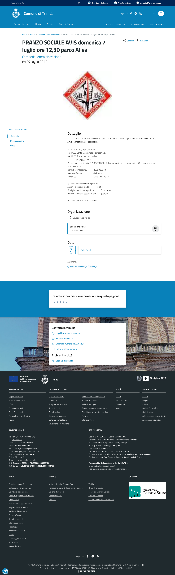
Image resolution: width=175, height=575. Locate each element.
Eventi (145, 396)
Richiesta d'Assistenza (18, 511)
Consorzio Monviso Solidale (99, 491)
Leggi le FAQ (14, 499)
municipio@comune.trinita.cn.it (26, 451)
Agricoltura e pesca (56, 396)
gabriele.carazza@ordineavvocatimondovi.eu (110, 468)
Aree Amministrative (17, 400)
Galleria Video (147, 412)
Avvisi (118, 408)
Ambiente (53, 400)
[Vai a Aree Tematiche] (122, 3)
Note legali (13, 526)
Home (24, 34)
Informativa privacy (16, 522)
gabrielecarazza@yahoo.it (104, 465)
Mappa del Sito (15, 546)
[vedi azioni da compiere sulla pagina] (142, 41)
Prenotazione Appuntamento (20, 503)
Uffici (11, 404)
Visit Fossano (93, 484)
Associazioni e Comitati (151, 419)
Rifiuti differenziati (95, 487)
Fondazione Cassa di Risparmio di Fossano (66, 487)
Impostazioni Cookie (17, 530)
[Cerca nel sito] (161, 13)
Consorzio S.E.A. (55, 495)
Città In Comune (133, 564)
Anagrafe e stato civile (58, 404)
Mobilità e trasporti (89, 404)
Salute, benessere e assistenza (94, 408)
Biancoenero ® (97, 568)
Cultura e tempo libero (58, 419)
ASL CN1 (52, 499)
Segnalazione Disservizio (18, 507)
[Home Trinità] (32, 13)
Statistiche (13, 542)
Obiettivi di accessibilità (18, 491)
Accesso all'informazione (115, 24)
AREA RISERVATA (86, 571)
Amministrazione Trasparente (20, 484)
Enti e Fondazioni (16, 412)
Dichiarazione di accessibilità (20, 487)
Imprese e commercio (90, 400)
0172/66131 (17, 439)
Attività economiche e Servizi (154, 415)
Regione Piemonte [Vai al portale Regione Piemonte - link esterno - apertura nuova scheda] (17, 3)
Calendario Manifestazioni (49, 34)
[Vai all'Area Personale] (149, 3)
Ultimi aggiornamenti (17, 538)
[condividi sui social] (128, 41)
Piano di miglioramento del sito (21, 495)
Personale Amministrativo (19, 415)
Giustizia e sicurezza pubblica (93, 396)
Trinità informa (121, 400)
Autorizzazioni (54, 412)
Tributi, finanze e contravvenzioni (95, 412)
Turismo (85, 415)
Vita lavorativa (87, 419)
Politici (11, 419)
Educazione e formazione (59, 423)
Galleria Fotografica (150, 408)
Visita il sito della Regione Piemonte (63, 484)
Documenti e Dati (16, 408)
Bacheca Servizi (15, 515)
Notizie (118, 396)
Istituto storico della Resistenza (101, 499)
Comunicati (120, 404)
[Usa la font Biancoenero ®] (98, 3)
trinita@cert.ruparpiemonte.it (25, 448)
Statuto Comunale (16, 519)
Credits (11, 534)
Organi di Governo (16, 396)
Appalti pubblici (55, 408)
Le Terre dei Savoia (56, 491)
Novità (32, 34)
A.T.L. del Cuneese (95, 495)
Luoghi (145, 400)
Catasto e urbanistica (57, 415)
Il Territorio (146, 404)
